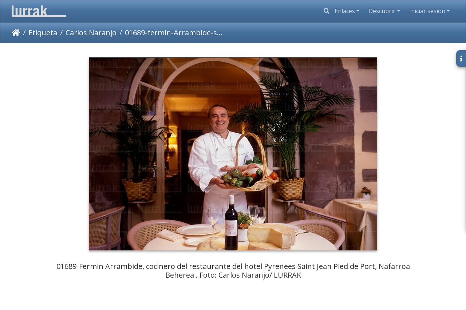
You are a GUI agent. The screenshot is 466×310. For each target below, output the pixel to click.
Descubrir (381, 11)
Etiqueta (42, 32)
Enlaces (345, 11)
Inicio (16, 32)
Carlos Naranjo (91, 32)
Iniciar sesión (427, 11)
